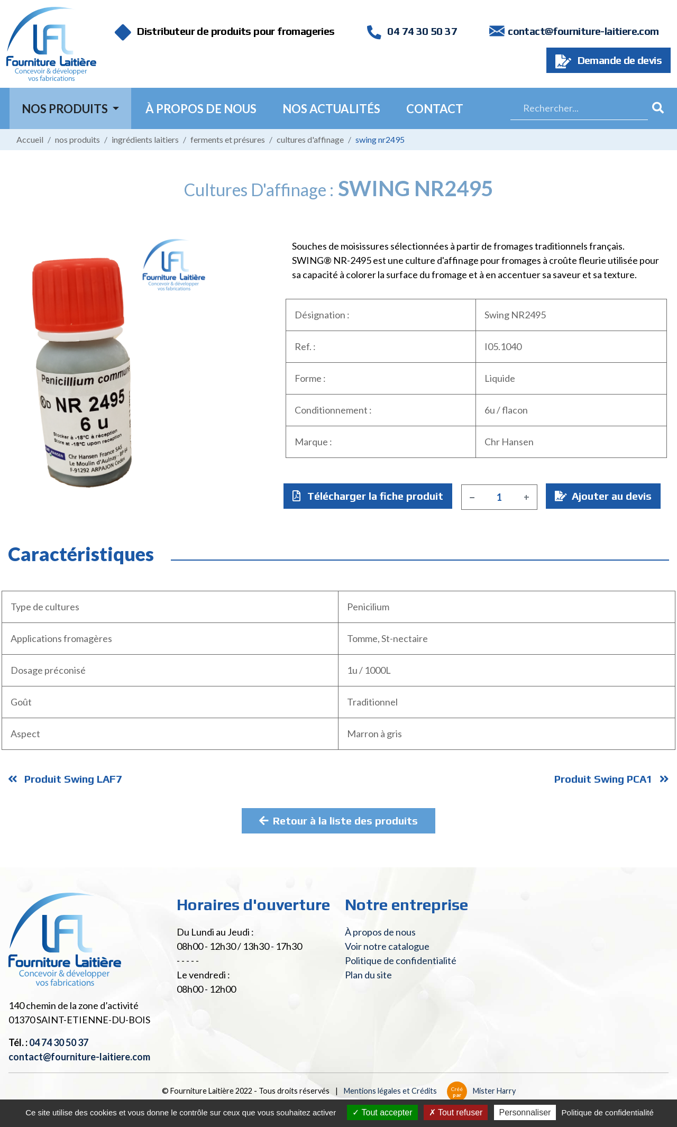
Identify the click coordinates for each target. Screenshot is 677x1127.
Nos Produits (66, 109)
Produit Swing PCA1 (611, 779)
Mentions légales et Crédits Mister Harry (430, 1090)
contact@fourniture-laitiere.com (583, 31)
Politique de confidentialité (400, 960)
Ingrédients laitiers (145, 139)
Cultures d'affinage (310, 139)
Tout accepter (382, 1112)
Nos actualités (331, 109)
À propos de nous (201, 109)
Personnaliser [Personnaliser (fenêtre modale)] (525, 1112)
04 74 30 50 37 (412, 31)
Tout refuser (456, 1112)
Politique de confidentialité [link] (608, 1112)
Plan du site (368, 975)
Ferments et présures (227, 139)
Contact (434, 109)
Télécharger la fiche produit (367, 496)
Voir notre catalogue (387, 946)
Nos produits (77, 139)
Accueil (29, 139)
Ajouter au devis (603, 496)
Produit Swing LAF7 (65, 779)
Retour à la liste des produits (338, 820)
